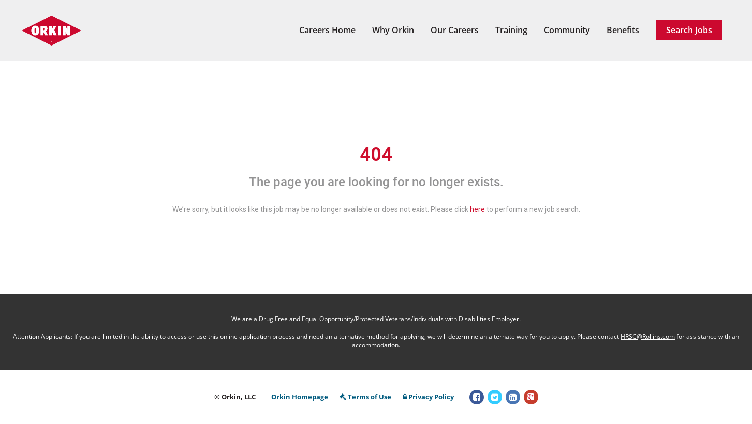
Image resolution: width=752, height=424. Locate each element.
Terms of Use (365, 396)
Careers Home (327, 30)
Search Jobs (689, 30)
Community (567, 30)
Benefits (623, 30)
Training (511, 30)
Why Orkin (393, 30)
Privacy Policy (428, 396)
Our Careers (455, 30)
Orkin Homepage (299, 396)
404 (376, 154)
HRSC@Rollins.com (648, 336)
